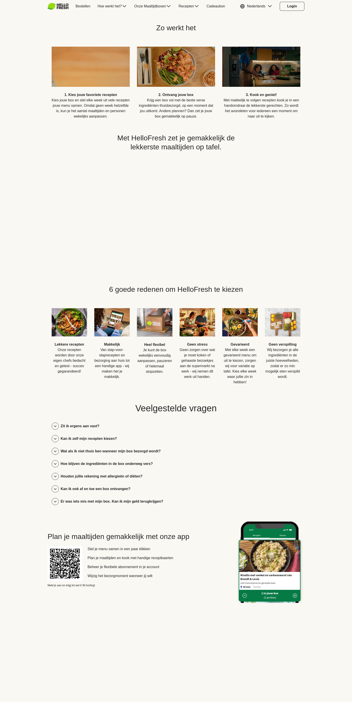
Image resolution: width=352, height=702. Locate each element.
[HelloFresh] (58, 6)
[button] (257, 6)
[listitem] (90, 79)
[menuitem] (60, 6)
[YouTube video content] (176, 210)
